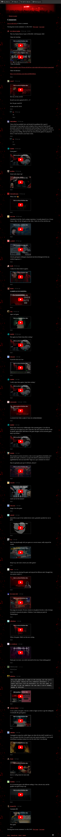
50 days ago (23, 31)
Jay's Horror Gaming (15, 31)
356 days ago (16, 311)
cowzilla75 (12, 241)
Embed (24, 835)
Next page (35, 27)
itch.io (8, 835)
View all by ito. (14, 835)
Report (20, 835)
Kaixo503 (12, 482)
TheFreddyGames (14, 193)
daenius (12, 288)
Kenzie (11, 758)
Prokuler (12, 453)
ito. (13, 112)
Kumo (11, 569)
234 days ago (22, 193)
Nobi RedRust (13, 121)
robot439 (12, 515)
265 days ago (19, 216)
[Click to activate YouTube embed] (20, 45)
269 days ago (18, 241)
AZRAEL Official (14, 708)
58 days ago (17, 112)
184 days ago (18, 148)
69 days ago (17, 81)
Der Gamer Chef (14, 593)
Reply (11, 76)
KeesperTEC (13, 806)
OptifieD (12, 148)
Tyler (11, 311)
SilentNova (12, 676)
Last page (41, 27)
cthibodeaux (13, 621)
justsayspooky (13, 402)
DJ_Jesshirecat (13, 644)
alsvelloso (12, 171)
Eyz (11, 539)
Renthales (12, 781)
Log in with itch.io (12, 23)
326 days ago (17, 288)
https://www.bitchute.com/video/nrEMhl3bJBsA (23, 74)
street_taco (12, 505)
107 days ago (20, 121)
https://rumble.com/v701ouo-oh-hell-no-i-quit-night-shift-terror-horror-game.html (32, 67)
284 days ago (17, 266)
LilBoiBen (12, 732)
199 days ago (18, 171)
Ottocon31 (12, 356)
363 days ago (18, 334)
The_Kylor (12, 216)
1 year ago (18, 356)
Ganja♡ (12, 81)
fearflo (11, 266)
